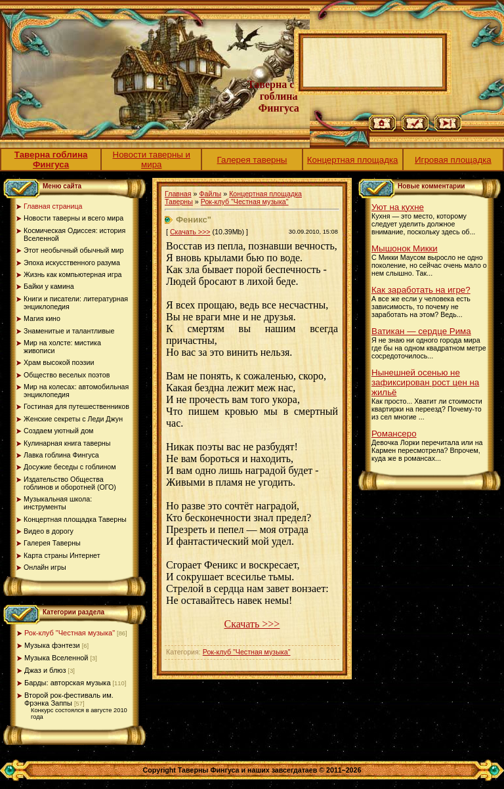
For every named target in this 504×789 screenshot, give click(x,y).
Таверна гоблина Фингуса (51, 159)
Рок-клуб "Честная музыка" (69, 633)
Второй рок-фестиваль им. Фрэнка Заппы (69, 699)
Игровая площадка (453, 160)
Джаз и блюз (45, 670)
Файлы (210, 194)
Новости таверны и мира (152, 159)
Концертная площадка (352, 160)
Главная (178, 194)
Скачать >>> (190, 232)
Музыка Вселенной (56, 658)
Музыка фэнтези (52, 645)
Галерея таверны (252, 160)
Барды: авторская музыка (67, 683)
